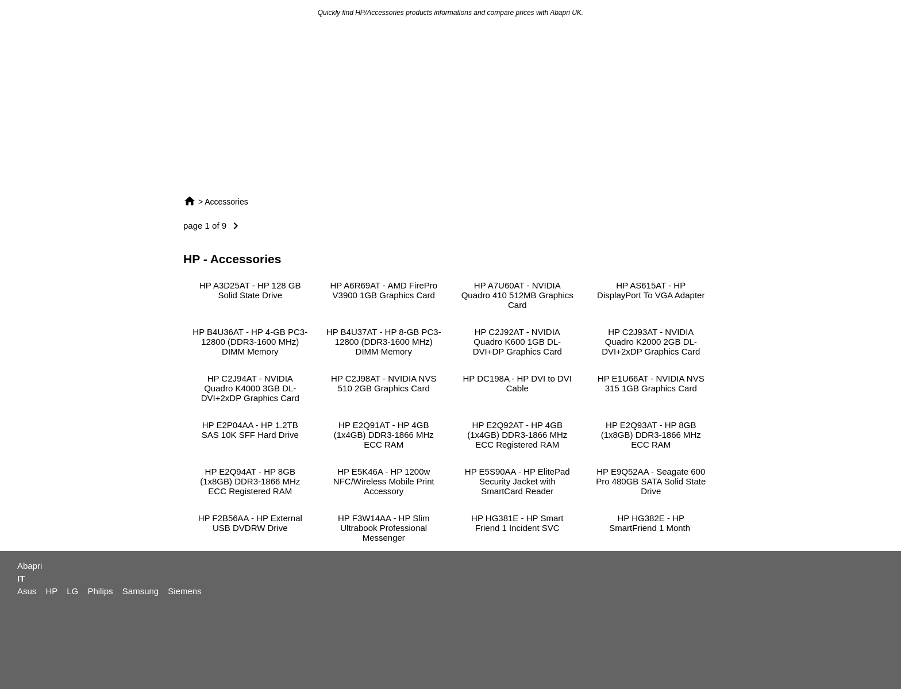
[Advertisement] (450, 105)
